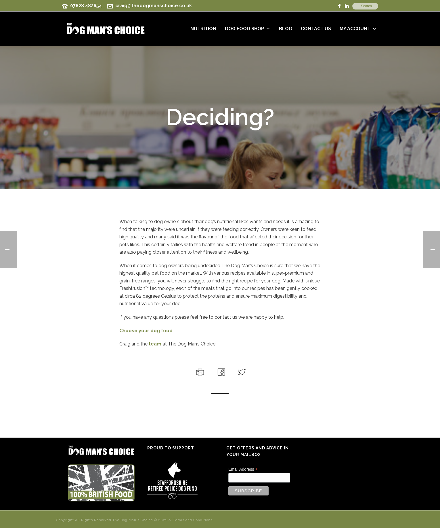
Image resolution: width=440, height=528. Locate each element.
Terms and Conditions (193, 520)
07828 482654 (86, 5)
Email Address (243, 469)
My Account (358, 28)
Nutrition (203, 28)
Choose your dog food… (147, 330)
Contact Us (316, 28)
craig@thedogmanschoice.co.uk (153, 5)
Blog (285, 28)
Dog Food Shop (247, 28)
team (154, 344)
